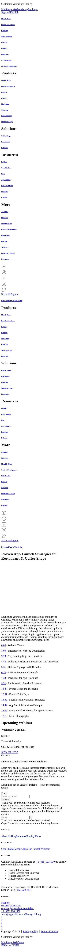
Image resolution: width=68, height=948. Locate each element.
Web (15, 942)
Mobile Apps (21, 849)
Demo (21, 942)
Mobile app (7, 942)
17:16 (4, 716)
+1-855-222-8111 (23, 889)
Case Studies (7, 849)
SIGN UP (14, 12)
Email (4, 793)
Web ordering (21, 9)
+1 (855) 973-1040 (46, 861)
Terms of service (49, 931)
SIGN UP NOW (9, 752)
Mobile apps (7, 9)
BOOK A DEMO (10, 945)
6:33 (3, 672)
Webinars (45, 849)
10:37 (4, 688)
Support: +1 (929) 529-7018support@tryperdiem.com (14, 905)
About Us (6, 836)
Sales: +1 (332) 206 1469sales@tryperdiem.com (17, 911)
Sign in (5, 12)
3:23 (3, 656)
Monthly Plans (33, 836)
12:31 (4, 694)
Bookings (33, 9)
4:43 (3, 661)
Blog (13, 836)
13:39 (4, 699)
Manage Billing (33, 914)
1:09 (3, 650)
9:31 (3, 683)
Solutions (21, 836)
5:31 (3, 667)
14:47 (4, 705)
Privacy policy (30, 931)
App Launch (34, 849)
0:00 (3, 645)
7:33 (3, 678)
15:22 (4, 710)
